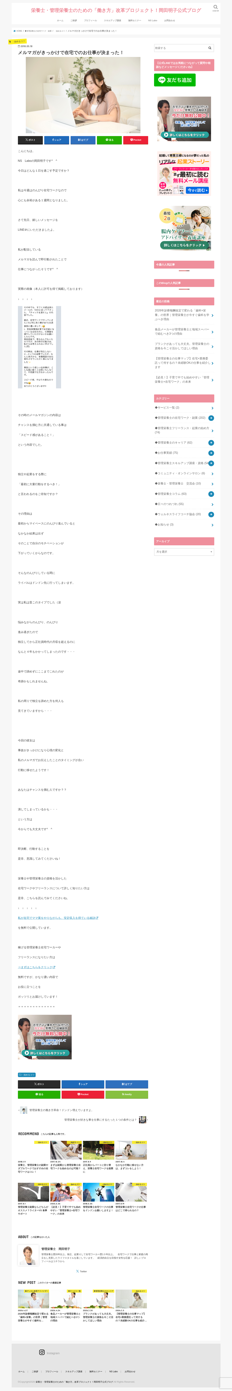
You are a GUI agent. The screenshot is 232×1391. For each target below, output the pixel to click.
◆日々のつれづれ (168, 480)
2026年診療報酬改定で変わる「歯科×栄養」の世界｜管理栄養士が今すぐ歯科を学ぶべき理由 (183, 308)
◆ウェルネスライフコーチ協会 (176, 490)
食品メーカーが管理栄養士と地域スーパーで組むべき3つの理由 (182, 324)
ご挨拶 (73, 15)
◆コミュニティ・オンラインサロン (178, 452)
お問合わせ (169, 15)
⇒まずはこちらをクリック (35, 961)
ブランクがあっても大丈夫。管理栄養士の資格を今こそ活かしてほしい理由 (182, 337)
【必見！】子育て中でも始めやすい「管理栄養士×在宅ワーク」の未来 (182, 364)
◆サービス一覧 (166, 391)
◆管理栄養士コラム (170, 471)
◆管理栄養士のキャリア (172, 423)
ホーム (60, 15)
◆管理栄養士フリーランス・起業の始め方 (180, 412)
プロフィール (90, 15)
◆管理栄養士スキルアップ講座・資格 (180, 442)
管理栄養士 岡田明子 (55, 1246)
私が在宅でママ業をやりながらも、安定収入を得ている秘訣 (56, 912)
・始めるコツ (27, 1069)
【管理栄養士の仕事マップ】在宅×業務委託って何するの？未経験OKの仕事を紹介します (182, 351)
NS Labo (152, 15)
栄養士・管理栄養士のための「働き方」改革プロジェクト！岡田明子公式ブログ (116, 7)
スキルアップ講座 (112, 15)
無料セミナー (134, 15)
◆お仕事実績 (165, 433)
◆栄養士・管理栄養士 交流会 (176, 461)
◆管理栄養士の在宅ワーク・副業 (178, 401)
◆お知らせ (163, 499)
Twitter (83, 1269)
